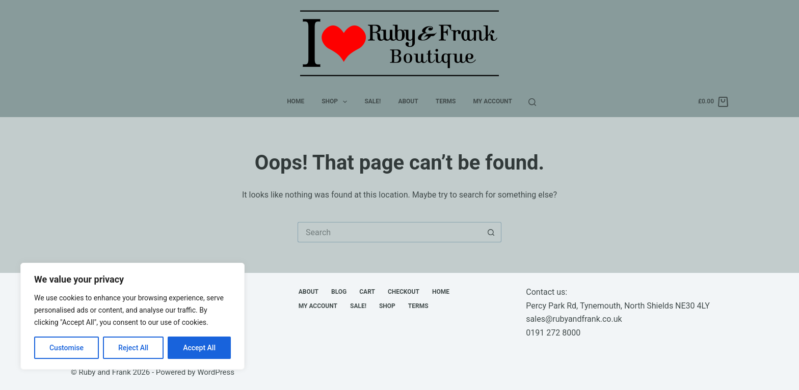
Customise (66, 348)
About (408, 101)
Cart (367, 291)
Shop (336, 102)
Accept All (199, 348)
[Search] (532, 102)
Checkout (403, 291)
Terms (446, 101)
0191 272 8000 (553, 333)
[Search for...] (389, 232)
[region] (132, 316)
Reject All (133, 348)
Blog (339, 291)
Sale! (372, 101)
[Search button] (491, 232)
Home (295, 101)
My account (492, 101)
